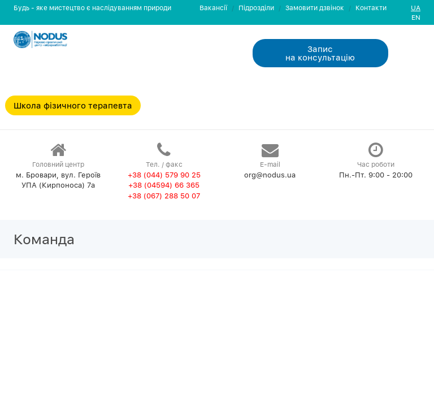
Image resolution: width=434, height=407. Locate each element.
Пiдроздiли (256, 7)
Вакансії (213, 7)
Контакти (371, 7)
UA (415, 7)
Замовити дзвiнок (314, 7)
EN (415, 17)
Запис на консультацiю (320, 53)
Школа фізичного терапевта (73, 105)
